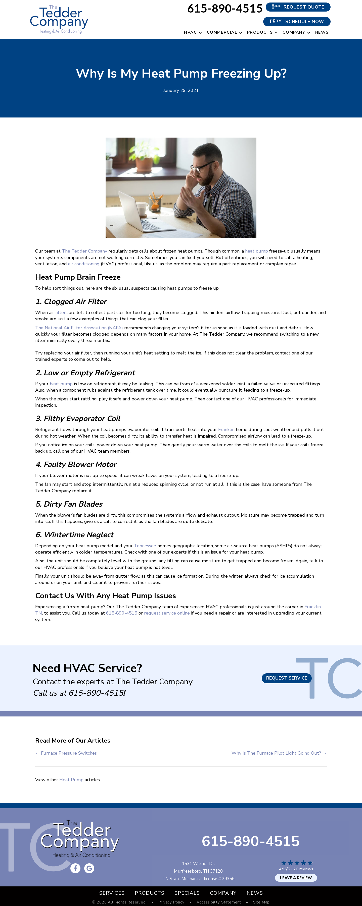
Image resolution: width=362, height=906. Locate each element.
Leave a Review (296, 877)
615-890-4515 (121, 613)
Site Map (261, 902)
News (322, 32)
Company (294, 32)
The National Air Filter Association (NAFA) (79, 328)
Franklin (226, 430)
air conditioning (84, 264)
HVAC (190, 32)
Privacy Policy (171, 902)
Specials (187, 893)
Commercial (222, 32)
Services (112, 893)
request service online (167, 613)
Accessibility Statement (219, 902)
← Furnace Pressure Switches (66, 753)
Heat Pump (71, 780)
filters (61, 313)
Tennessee (145, 546)
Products (260, 32)
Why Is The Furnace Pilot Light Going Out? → (279, 753)
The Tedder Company (84, 251)
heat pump (256, 251)
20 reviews (303, 869)
